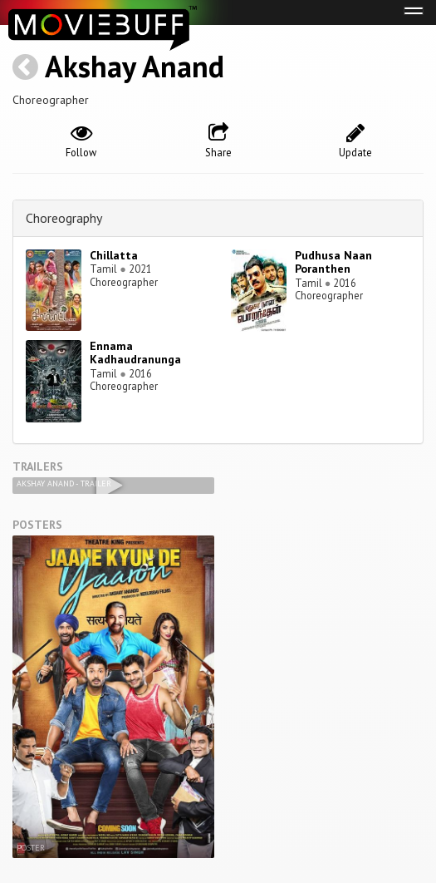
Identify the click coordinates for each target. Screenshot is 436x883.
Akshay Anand (134, 66)
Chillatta (114, 255)
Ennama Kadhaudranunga (135, 353)
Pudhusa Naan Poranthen (333, 262)
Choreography (64, 218)
